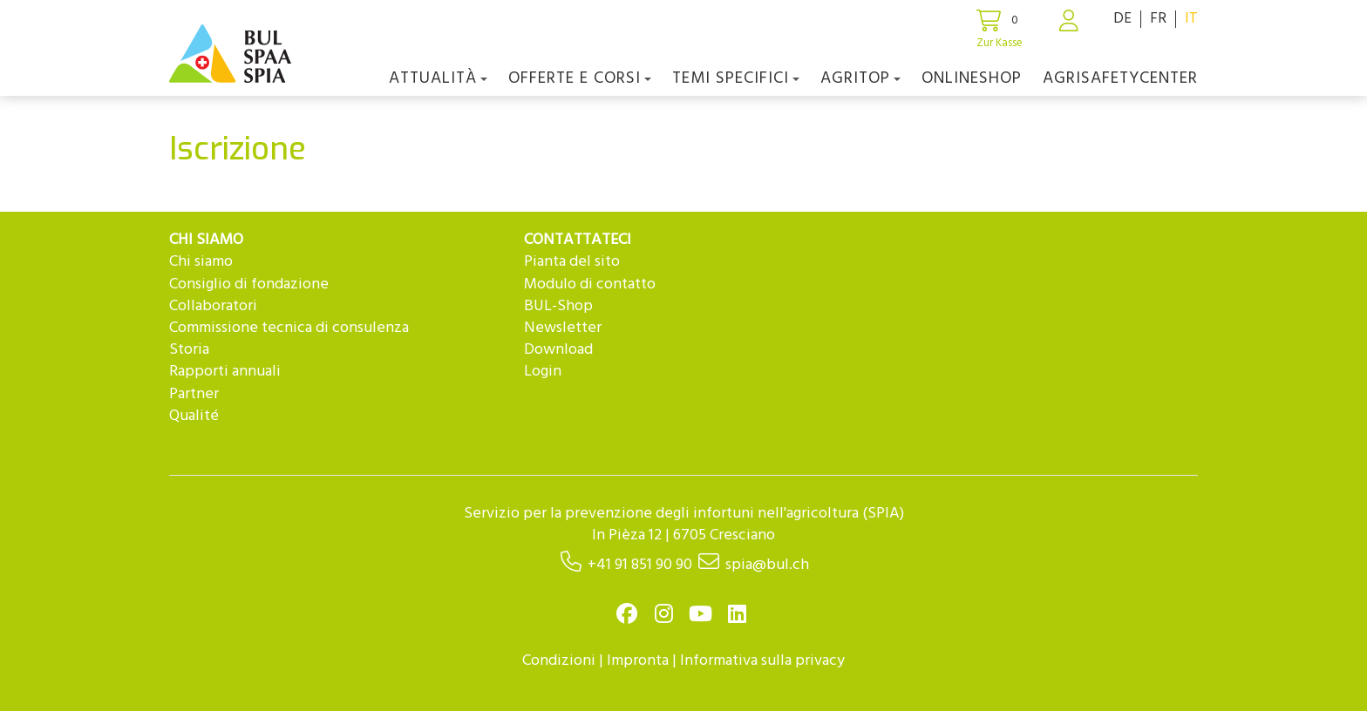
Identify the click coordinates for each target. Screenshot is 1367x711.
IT (1191, 18)
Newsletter (563, 328)
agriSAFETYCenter (1120, 78)
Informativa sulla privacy (762, 661)
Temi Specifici (735, 78)
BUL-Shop (558, 306)
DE (1122, 18)
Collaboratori (213, 306)
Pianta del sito (572, 261)
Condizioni (558, 661)
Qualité (194, 416)
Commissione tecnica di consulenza (289, 328)
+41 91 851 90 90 (640, 565)
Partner (194, 394)
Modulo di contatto (590, 284)
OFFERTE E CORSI (579, 78)
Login (542, 371)
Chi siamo (201, 261)
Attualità (438, 78)
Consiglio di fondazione (249, 284)
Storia (189, 349)
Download (558, 349)
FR (1158, 18)
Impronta (638, 661)
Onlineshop (972, 78)
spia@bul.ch (767, 565)
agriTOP (860, 78)
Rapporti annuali (225, 371)
